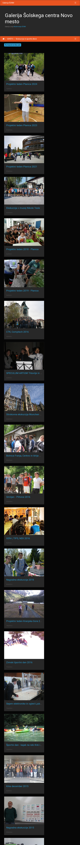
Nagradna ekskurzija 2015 (20, 416)
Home (3, 39)
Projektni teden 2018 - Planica (22, 155)
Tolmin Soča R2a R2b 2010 (20, 790)
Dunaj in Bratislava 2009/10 (21, 828)
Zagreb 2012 (13, 603)
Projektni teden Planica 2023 (59, 80)
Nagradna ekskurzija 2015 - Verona (25, 528)
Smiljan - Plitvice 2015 (56, 528)
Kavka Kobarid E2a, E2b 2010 (59, 753)
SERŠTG (10, 39)
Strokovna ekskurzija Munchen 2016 (25, 229)
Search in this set (12, 45)
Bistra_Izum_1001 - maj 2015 (59, 491)
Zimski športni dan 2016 (19, 341)
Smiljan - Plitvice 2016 (18, 267)
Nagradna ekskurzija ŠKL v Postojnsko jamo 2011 (32, 678)
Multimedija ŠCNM (20, 26)
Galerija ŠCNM (8, 3)
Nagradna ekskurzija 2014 (20, 454)
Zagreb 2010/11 (52, 716)
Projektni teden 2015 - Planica (22, 566)
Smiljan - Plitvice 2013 (56, 566)
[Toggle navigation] (75, 2)
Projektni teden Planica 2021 (21, 117)
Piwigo (44, 841)
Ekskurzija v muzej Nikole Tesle (60, 117)
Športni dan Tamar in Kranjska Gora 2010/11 (30, 753)
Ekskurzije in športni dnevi (26, 39)
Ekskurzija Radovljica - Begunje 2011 (25, 716)
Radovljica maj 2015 (17, 491)
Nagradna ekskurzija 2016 (20, 304)
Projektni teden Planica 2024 (21, 80)
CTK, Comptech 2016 (17, 192)
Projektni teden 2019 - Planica (60, 155)
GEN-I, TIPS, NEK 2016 (55, 267)
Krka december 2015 (55, 379)
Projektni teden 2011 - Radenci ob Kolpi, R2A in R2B (33, 641)
